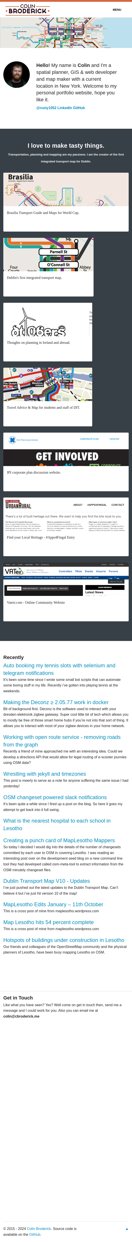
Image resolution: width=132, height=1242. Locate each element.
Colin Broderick (39, 1229)
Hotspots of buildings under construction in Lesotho (63, 940)
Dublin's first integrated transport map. (34, 278)
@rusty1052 (46, 108)
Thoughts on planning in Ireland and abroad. (38, 342)
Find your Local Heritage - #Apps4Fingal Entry (41, 537)
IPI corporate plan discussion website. (34, 472)
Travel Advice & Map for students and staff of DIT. (43, 407)
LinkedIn (64, 108)
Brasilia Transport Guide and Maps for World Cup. (43, 213)
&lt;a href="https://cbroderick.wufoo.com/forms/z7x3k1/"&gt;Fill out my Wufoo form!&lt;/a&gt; (66, 1113)
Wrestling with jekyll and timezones (44, 774)
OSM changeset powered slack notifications (55, 797)
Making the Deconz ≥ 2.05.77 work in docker (55, 702)
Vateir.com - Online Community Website (36, 602)
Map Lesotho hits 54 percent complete (48, 922)
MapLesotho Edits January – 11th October (53, 904)
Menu (117, 9)
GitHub (79, 108)
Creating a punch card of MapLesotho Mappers (59, 840)
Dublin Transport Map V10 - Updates (46, 881)
